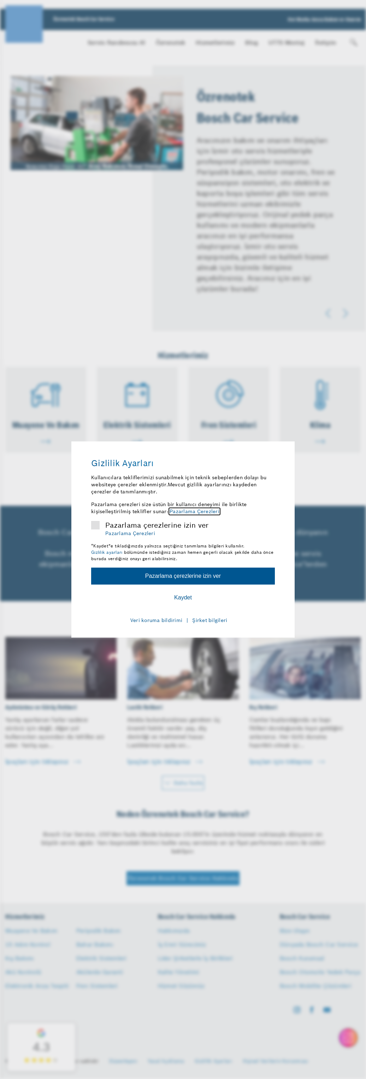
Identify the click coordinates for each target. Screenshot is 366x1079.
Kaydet (183, 597)
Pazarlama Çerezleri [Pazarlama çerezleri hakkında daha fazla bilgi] (194, 511)
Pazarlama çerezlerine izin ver (157, 525)
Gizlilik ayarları (106, 552)
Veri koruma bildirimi (156, 620)
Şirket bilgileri (209, 620)
